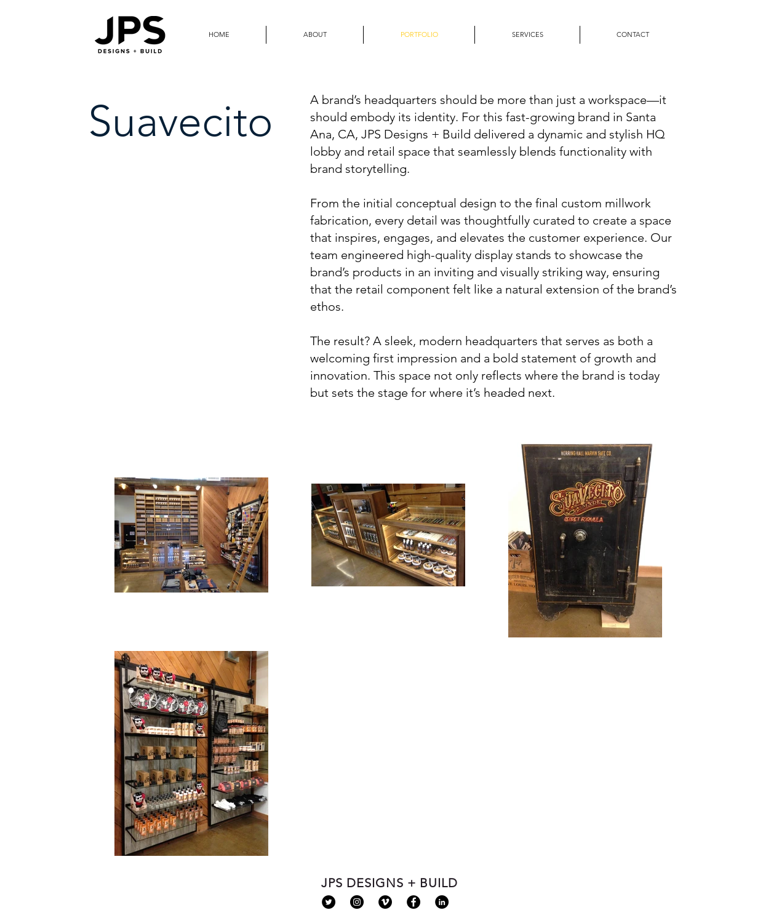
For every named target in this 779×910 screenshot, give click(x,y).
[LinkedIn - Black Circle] (442, 902)
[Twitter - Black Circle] (328, 902)
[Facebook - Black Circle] (413, 902)
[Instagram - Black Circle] (357, 902)
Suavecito (180, 121)
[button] (527, 35)
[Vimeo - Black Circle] (385, 902)
